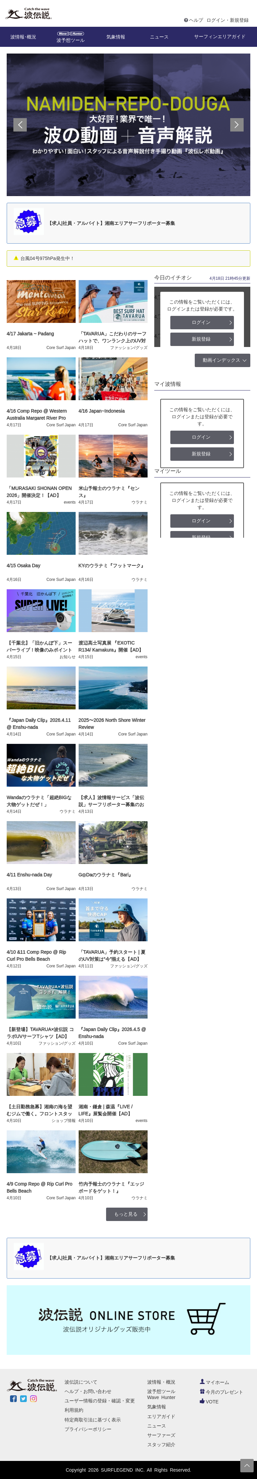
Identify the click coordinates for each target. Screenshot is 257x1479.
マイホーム (214, 1382)
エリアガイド (161, 1416)
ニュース (156, 1425)
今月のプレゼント (221, 1392)
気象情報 (156, 1406)
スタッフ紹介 (161, 1444)
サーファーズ (161, 1435)
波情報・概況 (161, 1382)
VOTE (209, 1401)
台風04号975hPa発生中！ (47, 258)
